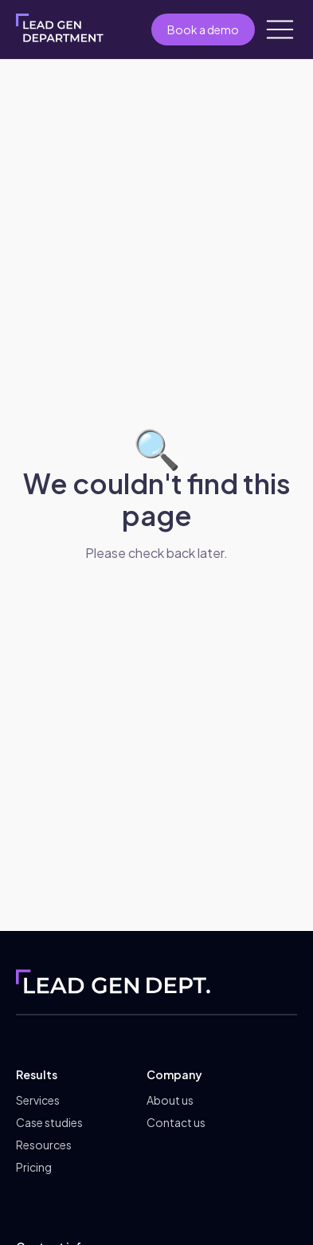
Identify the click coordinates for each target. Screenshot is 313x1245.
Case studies (49, 1122)
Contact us (176, 1122)
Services (38, 1100)
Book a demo (203, 29)
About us (170, 1100)
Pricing (34, 1167)
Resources (44, 1144)
